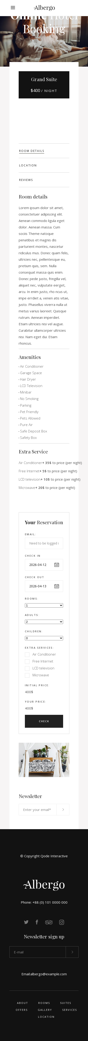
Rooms (44, 1003)
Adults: (32, 615)
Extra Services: (39, 647)
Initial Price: (37, 685)
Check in (33, 555)
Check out (34, 577)
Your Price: (36, 701)
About (22, 1003)
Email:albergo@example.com (44, 974)
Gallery (45, 1009)
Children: (34, 631)
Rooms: (32, 598)
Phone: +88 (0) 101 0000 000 (44, 902)
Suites (65, 1003)
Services (69, 1009)
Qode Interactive (54, 856)
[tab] (44, 150)
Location (46, 1016)
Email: (30, 534)
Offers (22, 1009)
